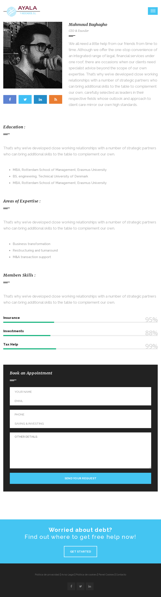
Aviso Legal (67, 574)
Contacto (121, 574)
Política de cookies (86, 574)
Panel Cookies (106, 574)
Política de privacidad (47, 574)
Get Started (80, 551)
